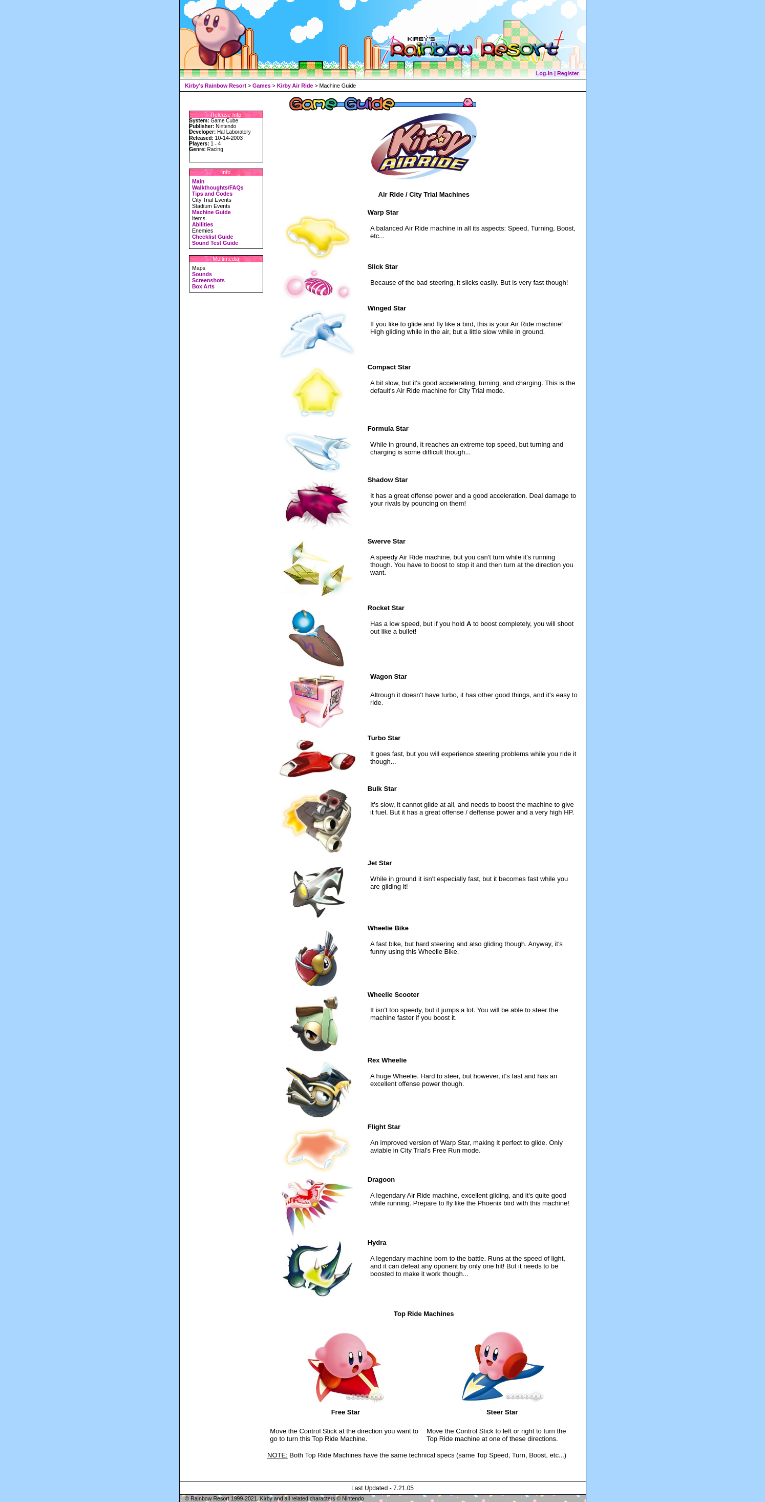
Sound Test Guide (215, 243)
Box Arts (203, 286)
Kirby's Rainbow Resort (215, 85)
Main (198, 181)
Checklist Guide (212, 237)
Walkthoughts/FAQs (218, 187)
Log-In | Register (557, 73)
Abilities (202, 224)
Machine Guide (211, 212)
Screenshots (208, 280)
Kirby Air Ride (295, 85)
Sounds (202, 274)
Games (261, 85)
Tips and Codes (212, 194)
